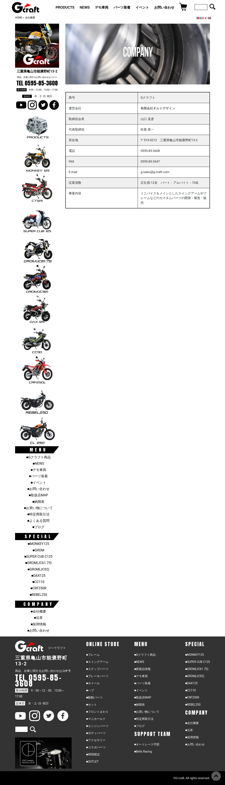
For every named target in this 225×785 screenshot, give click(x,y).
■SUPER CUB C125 (38, 557)
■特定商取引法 (38, 514)
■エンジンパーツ (97, 726)
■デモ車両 (38, 470)
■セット (91, 704)
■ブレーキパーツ (97, 676)
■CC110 (38, 582)
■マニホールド (95, 718)
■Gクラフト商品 (38, 457)
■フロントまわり (97, 711)
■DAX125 (38, 576)
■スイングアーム (97, 661)
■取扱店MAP (38, 495)
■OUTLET (92, 761)
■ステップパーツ (97, 669)
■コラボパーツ (95, 747)
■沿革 (38, 618)
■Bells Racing (143, 751)
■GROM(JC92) (38, 569)
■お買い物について (38, 508)
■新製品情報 (142, 669)
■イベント (38, 483)
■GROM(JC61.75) (38, 563)
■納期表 (38, 502)
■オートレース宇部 (146, 744)
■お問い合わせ (38, 489)
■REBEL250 (38, 595)
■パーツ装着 (38, 476)
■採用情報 (38, 624)
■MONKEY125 (38, 544)
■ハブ (90, 690)
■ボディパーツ (95, 733)
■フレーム (93, 654)
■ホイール (93, 683)
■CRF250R (38, 588)
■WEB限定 (93, 754)
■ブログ (38, 527)
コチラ (54, 77)
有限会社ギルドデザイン (158, 108)
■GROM (38, 550)
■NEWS (38, 464)
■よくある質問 (38, 521)
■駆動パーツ (94, 697)
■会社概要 (38, 611)
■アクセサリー (95, 740)
